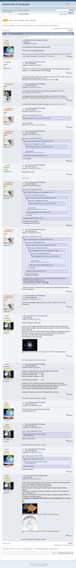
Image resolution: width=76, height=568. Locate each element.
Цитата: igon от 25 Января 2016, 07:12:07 (32, 236)
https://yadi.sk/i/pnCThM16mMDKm (43, 118)
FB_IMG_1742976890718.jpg (29, 531)
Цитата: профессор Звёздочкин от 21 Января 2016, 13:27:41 (38, 192)
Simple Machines (44, 564)
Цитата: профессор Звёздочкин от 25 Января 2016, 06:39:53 (38, 239)
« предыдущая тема (58, 28)
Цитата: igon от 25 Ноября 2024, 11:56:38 (32, 431)
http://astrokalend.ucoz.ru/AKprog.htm (57, 98)
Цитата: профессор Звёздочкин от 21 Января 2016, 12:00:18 (38, 141)
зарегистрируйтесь (7, 11)
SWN (7, 316)
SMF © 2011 (37, 564)
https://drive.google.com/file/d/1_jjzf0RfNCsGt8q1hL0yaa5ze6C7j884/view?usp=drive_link (46, 54)
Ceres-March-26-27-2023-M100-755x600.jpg (33, 351)
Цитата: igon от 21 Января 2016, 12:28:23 (32, 138)
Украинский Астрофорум (16, 4)
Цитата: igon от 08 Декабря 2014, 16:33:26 (32, 115)
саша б (7, 165)
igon (6, 40)
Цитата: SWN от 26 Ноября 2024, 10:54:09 (32, 456)
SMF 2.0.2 (31, 564)
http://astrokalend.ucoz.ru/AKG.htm (31, 92)
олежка (8, 62)
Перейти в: (54, 553)
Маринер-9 (9, 84)
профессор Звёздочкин (8, 109)
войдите (25, 10)
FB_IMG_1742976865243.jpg (29, 514)
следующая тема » (69, 28)
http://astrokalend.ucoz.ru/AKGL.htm (57, 104)
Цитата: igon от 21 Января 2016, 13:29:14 (32, 189)
